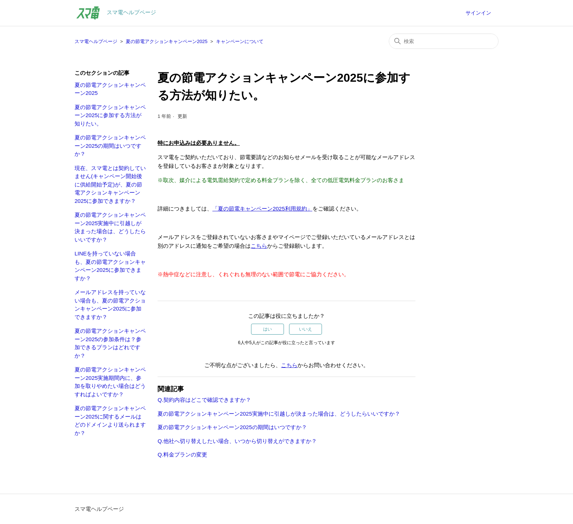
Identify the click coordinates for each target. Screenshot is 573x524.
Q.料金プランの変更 (182, 454)
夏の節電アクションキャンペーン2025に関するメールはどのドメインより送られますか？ (110, 420)
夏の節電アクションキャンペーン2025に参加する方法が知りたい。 (110, 115)
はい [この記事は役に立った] (267, 329)
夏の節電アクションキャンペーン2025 (167, 41)
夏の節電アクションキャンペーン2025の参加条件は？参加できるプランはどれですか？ (110, 343)
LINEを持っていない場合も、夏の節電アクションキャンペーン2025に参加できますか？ (110, 265)
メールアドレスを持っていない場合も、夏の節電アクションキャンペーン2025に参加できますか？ (110, 304)
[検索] (443, 41)
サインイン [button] (478, 13)
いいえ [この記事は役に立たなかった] (305, 329)
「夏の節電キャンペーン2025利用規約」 (262, 208)
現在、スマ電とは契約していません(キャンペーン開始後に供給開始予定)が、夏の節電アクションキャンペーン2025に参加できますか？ (110, 184)
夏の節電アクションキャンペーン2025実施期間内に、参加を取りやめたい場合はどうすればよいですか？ (110, 381)
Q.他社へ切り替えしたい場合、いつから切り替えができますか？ (237, 441)
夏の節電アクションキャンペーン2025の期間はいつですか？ (110, 145)
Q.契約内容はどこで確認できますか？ (204, 400)
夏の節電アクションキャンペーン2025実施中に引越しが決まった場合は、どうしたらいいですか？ (110, 227)
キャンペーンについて (239, 41)
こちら (259, 246)
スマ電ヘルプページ (96, 41)
